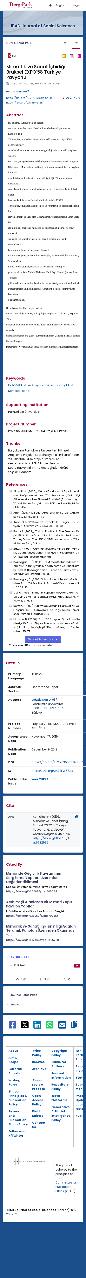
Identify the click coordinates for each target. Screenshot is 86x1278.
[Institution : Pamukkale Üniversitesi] (48, 704)
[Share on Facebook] (12, 1027)
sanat (26, 391)
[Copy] (76, 817)
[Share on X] (25, 1024)
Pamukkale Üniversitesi (48, 704)
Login (76, 5)
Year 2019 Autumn (45, 779)
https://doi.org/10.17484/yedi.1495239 (32, 940)
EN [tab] (65, 42)
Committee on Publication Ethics (66, 1186)
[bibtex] (64, 55)
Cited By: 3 (73, 98)
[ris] (71, 55)
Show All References (41, 639)
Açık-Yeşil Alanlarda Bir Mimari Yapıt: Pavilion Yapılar (39, 904)
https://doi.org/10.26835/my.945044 (31, 891)
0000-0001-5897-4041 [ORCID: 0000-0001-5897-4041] (48, 708)
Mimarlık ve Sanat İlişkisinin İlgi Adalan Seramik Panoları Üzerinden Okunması (41, 928)
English (61, 5)
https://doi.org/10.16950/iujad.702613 (32, 916)
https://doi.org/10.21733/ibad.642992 (30, 98)
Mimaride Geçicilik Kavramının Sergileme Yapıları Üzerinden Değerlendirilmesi (33, 877)
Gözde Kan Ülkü (17, 91)
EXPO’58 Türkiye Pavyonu (26, 385)
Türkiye (37, 713)
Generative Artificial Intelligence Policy (60, 1113)
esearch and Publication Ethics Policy (18, 1117)
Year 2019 (15, 83)
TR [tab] (76, 42)
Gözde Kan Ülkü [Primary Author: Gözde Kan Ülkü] (45, 700)
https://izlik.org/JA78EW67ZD (24, 102)
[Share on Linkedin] (37, 1027)
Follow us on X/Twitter (17, 1133)
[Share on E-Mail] (62, 1027)
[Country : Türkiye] (37, 713)
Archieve (39, 1069)
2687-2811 (13, 1214)
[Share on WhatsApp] (49, 1027)
